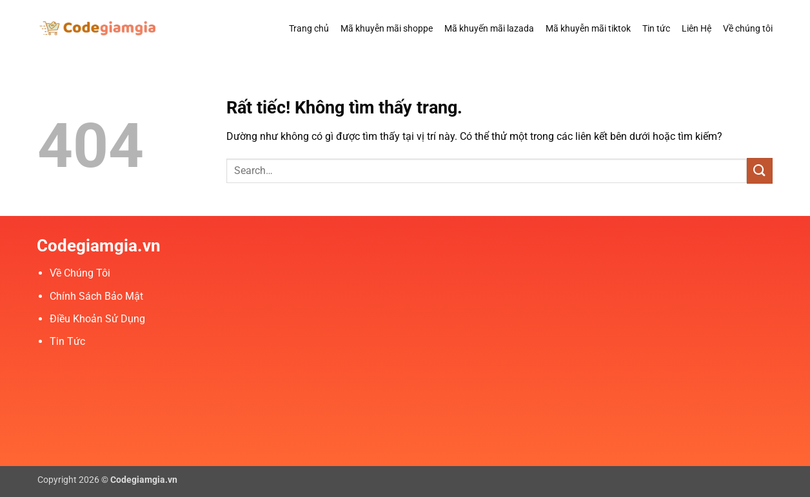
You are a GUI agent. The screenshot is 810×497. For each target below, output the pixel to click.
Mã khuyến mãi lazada (489, 28)
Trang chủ (309, 28)
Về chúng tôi (748, 28)
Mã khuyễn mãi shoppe (387, 28)
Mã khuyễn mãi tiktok (588, 28)
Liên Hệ (696, 28)
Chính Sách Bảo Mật (96, 296)
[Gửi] (760, 170)
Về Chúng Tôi (80, 273)
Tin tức (656, 28)
